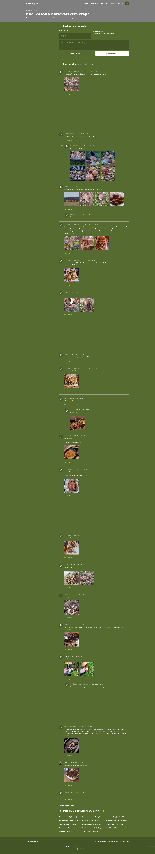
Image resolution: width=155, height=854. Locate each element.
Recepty (112, 3)
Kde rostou (94, 3)
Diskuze (120, 3)
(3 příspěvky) (92, 817)
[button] (75, 53)
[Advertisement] (41, 53)
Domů (87, 3)
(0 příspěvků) (68, 817)
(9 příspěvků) (67, 828)
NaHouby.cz (32, 3)
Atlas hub (104, 3)
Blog (127, 841)
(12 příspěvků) (114, 824)
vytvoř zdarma (110, 34)
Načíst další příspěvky (67, 805)
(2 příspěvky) (116, 820)
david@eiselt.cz (82, 849)
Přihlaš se (96, 34)
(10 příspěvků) (114, 828)
